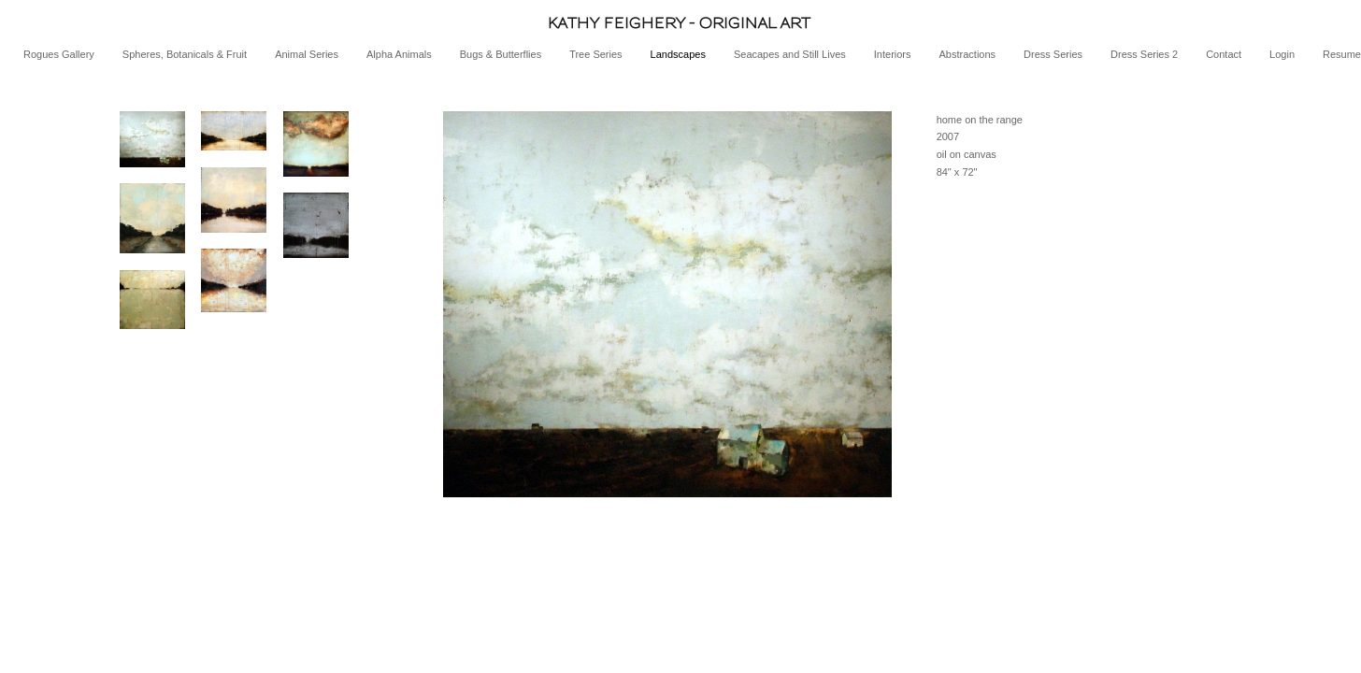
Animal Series (306, 54)
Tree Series (595, 54)
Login (1282, 54)
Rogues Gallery (58, 54)
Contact (1223, 54)
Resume (1342, 54)
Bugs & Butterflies (500, 54)
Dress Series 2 (1144, 54)
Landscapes (678, 54)
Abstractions (967, 54)
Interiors (892, 54)
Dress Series (1053, 54)
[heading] (680, 23)
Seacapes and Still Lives (790, 54)
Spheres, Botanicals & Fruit (184, 54)
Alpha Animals (399, 54)
